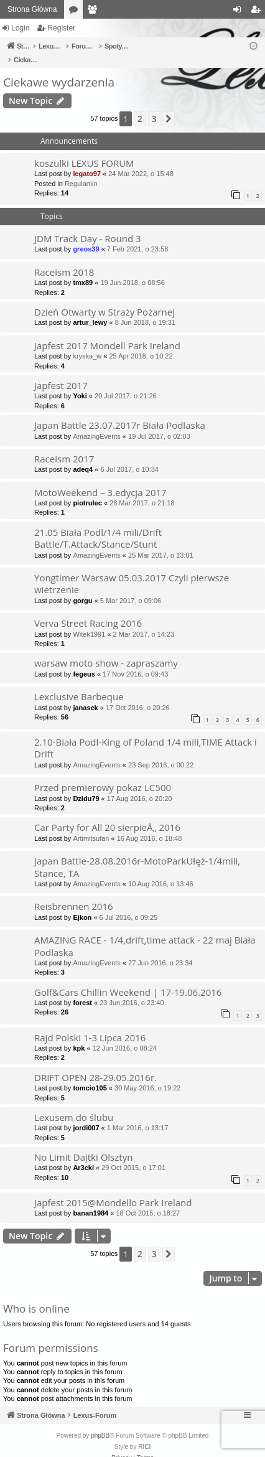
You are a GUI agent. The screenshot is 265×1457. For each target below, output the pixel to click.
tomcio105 (89, 1075)
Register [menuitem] (258, 12)
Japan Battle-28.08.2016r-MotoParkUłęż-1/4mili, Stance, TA (137, 853)
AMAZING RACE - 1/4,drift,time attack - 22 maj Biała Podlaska (145, 933)
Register (61, 28)
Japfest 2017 (61, 372)
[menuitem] (121, 1445)
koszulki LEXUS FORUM (84, 150)
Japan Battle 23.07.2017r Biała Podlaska (119, 412)
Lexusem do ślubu (73, 1104)
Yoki (79, 383)
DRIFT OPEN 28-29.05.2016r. (95, 1064)
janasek (85, 694)
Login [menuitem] (239, 12)
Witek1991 (89, 621)
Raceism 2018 (64, 259)
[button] (168, 105)
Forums (76, 12)
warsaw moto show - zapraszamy (106, 650)
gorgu (82, 587)
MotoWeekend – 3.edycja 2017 (100, 479)
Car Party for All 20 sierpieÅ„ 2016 (107, 814)
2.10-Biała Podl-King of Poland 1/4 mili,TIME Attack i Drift (145, 735)
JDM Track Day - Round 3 (87, 225)
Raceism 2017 (64, 445)
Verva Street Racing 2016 (88, 610)
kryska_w (87, 343)
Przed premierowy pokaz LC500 (102, 774)
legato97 (87, 160)
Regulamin (81, 170)
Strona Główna (32, 9)
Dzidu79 (86, 785)
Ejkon (82, 904)
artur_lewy (90, 309)
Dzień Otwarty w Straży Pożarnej (104, 299)
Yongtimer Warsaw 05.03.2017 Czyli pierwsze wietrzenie (131, 570)
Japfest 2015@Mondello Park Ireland (113, 1189)
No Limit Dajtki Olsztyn (83, 1144)
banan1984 (90, 1200)
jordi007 (86, 1114)
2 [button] (139, 105)
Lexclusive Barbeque (79, 683)
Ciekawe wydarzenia (58, 69)
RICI (144, 1433)
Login (20, 28)
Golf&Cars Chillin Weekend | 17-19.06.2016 (127, 979)
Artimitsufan (91, 825)
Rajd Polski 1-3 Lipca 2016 (90, 1024)
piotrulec (87, 490)
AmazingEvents (96, 423)
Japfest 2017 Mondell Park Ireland (107, 332)
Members (94, 12)
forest (82, 989)
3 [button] (154, 105)
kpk (79, 1035)
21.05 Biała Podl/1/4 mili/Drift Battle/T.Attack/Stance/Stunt (98, 525)
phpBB (100, 1422)
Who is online (36, 1295)
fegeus (84, 661)
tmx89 (83, 269)
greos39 (86, 236)
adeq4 (83, 456)
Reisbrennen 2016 (73, 893)
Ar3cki (83, 1154)
